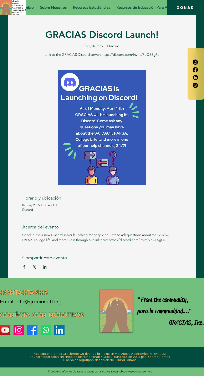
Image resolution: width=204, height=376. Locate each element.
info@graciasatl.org (38, 301)
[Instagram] (195, 62)
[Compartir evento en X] (34, 267)
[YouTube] (5, 330)
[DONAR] (185, 7)
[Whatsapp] (195, 85)
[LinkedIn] (195, 77)
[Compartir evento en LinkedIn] (45, 267)
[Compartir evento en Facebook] (24, 267)
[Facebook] (195, 69)
